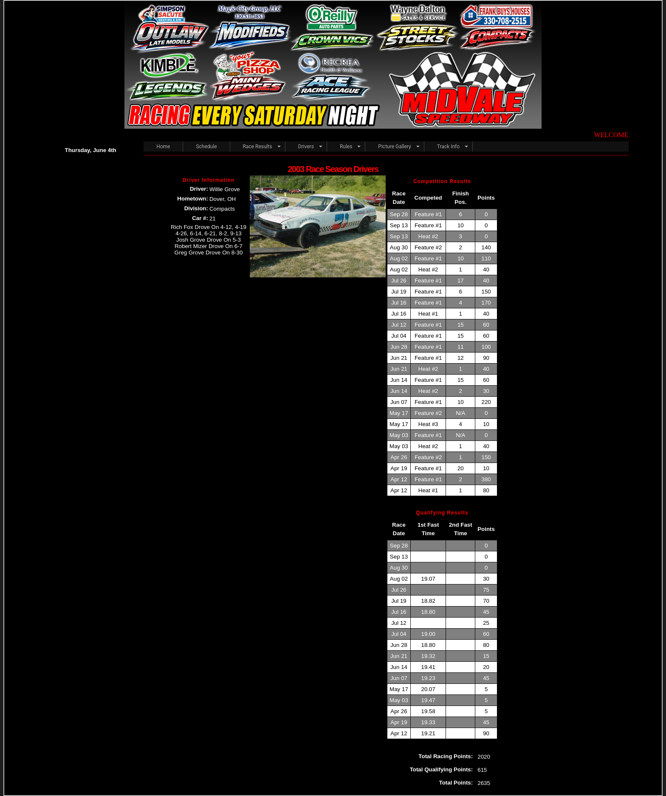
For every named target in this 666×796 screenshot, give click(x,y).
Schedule (206, 147)
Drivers (306, 147)
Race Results (257, 147)
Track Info (448, 147)
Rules (346, 147)
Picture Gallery (394, 147)
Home (163, 147)
